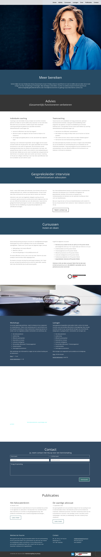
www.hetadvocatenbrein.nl (23, 428)
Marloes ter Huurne (24, 26)
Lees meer (15, 518)
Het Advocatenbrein (19, 502)
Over (81, 2)
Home (54, 2)
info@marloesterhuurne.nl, (60, 265)
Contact (96, 2)
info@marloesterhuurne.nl (81, 538)
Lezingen (75, 2)
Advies (60, 2)
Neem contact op (60, 210)
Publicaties (88, 2)
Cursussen (67, 2)
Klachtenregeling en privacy (32, 553)
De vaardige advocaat (63, 502)
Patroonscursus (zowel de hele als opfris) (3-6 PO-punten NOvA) (72, 244)
